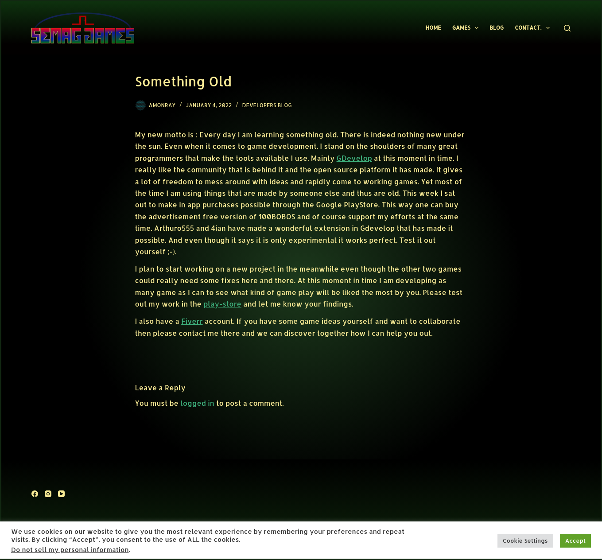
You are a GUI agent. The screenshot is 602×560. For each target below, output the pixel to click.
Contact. (534, 28)
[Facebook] (34, 493)
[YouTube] (61, 493)
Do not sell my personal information (70, 549)
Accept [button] (575, 540)
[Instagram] (48, 493)
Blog (496, 27)
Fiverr (191, 321)
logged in (197, 403)
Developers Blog (267, 105)
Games (467, 28)
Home (433, 27)
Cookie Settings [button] (525, 540)
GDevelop (354, 158)
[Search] (567, 28)
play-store (222, 303)
